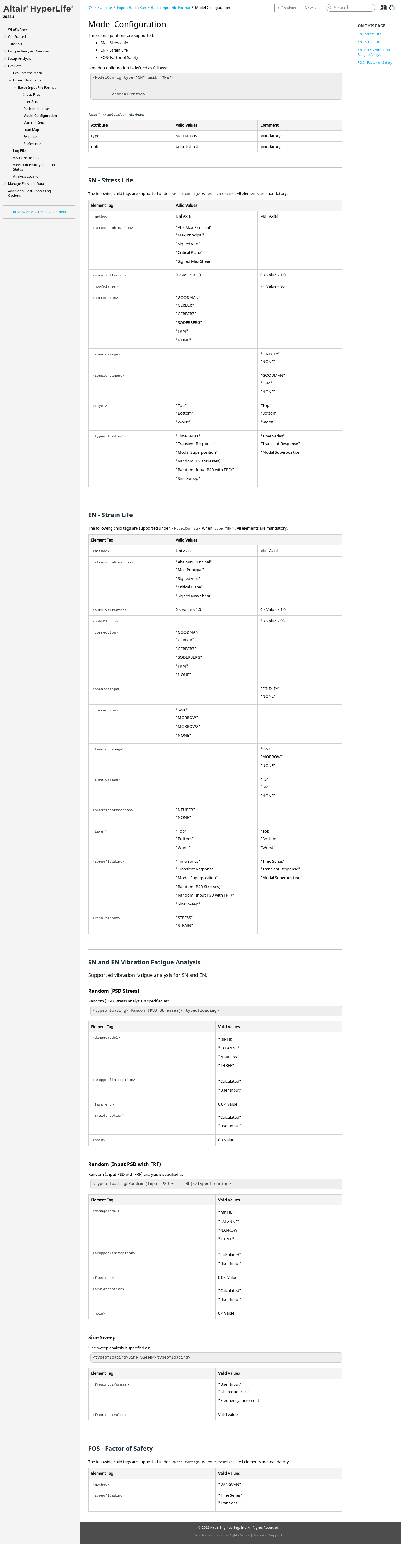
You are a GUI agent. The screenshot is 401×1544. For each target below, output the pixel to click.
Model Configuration (40, 115)
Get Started (17, 36)
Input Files (31, 94)
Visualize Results (26, 157)
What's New (17, 29)
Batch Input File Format (37, 87)
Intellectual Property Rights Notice (222, 1535)
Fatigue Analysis (29, 51)
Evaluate (14, 65)
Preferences (32, 143)
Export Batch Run (27, 80)
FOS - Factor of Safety (375, 62)
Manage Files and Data (26, 183)
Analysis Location (27, 176)
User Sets (30, 101)
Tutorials (15, 43)
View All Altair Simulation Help (42, 211)
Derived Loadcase (37, 108)
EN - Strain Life (369, 41)
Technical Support (267, 1535)
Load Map (31, 129)
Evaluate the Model (28, 72)
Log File (19, 150)
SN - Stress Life (369, 33)
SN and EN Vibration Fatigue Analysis (374, 52)
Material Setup (34, 122)
